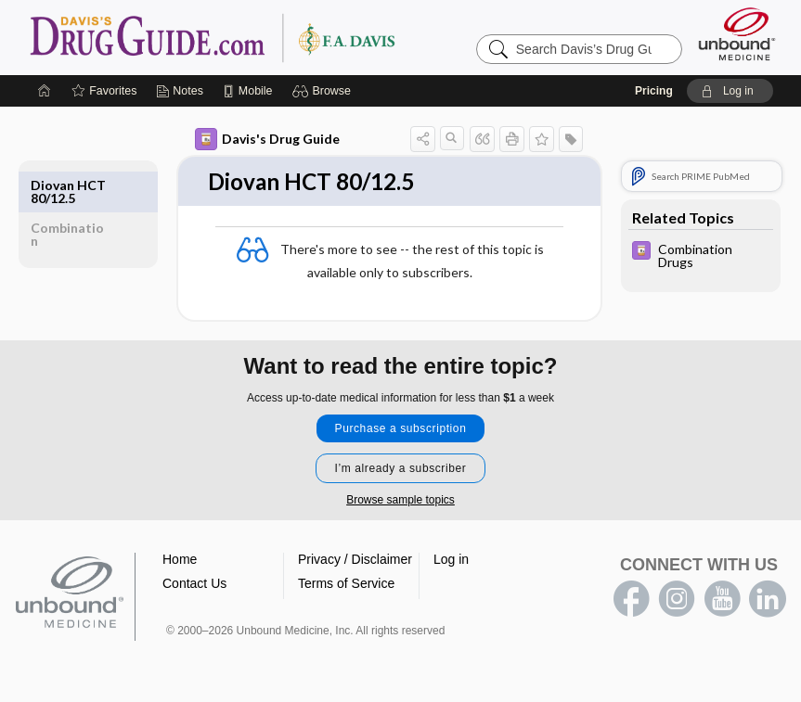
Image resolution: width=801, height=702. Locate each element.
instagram (676, 600)
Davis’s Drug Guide (260, 37)
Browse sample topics (400, 500)
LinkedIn (767, 600)
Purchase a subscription (401, 429)
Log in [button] (451, 560)
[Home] (44, 91)
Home (179, 560)
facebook (631, 600)
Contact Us (194, 584)
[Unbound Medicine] (737, 34)
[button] (324, 91)
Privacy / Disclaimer (355, 560)
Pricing (654, 90)
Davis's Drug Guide (267, 139)
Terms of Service (346, 584)
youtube (722, 600)
